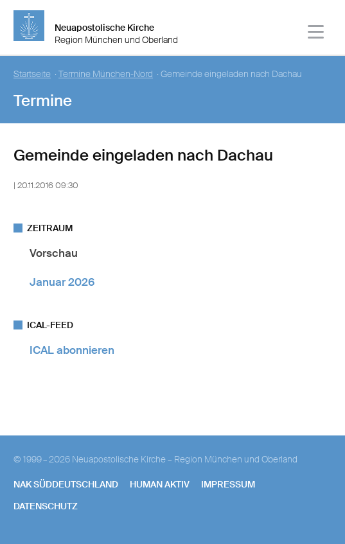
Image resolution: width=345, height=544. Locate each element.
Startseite (32, 74)
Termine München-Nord (105, 74)
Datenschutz (45, 506)
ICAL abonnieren (72, 350)
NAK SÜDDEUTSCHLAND (65, 484)
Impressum (228, 484)
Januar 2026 (62, 282)
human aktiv (160, 484)
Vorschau (54, 253)
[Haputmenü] (316, 33)
